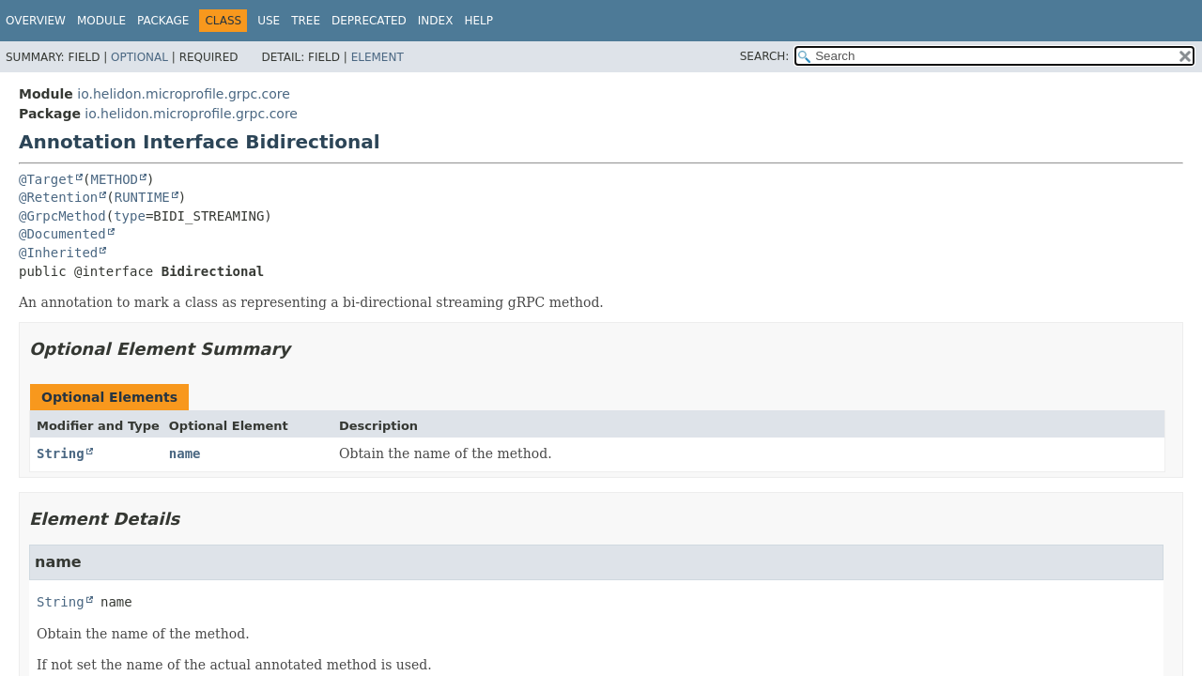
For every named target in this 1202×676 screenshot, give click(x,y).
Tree (305, 20)
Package (163, 20)
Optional (139, 57)
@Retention (58, 197)
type (130, 215)
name (185, 453)
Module (101, 20)
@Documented (62, 233)
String (61, 453)
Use (268, 20)
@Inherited (58, 252)
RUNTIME (142, 197)
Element (377, 57)
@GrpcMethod (62, 215)
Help (478, 20)
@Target (46, 179)
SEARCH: (765, 56)
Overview (36, 20)
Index (436, 20)
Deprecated (369, 20)
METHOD (114, 179)
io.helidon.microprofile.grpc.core (183, 93)
